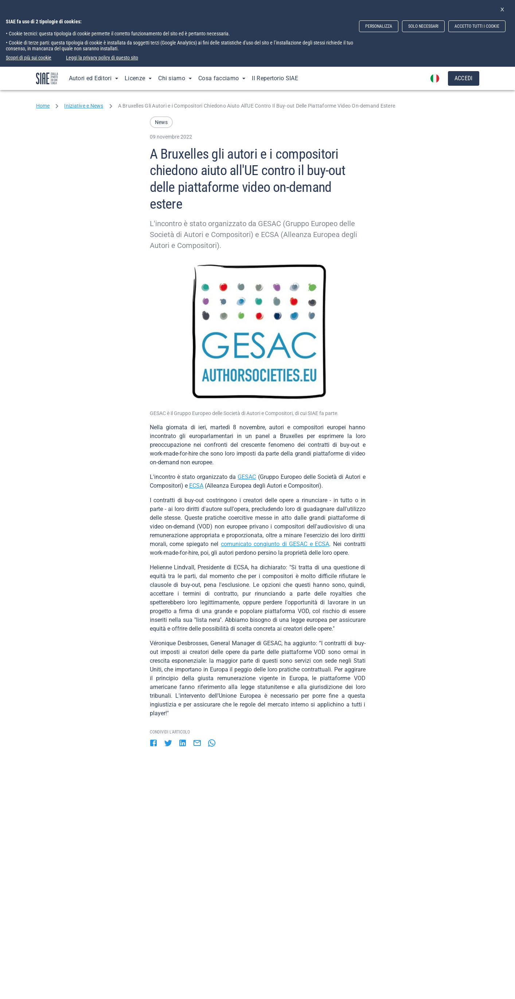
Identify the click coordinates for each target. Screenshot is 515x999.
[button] (161, 122)
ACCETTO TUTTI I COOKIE (476, 26)
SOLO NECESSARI (423, 26)
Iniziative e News (83, 106)
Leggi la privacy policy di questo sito (102, 58)
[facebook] (153, 744)
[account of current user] (435, 78)
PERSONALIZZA (378, 26)
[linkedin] (182, 744)
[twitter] (168, 744)
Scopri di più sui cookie (28, 58)
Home (43, 106)
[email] (197, 744)
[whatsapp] (211, 744)
